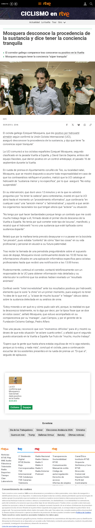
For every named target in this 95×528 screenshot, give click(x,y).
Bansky (61, 435)
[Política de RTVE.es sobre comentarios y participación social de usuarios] (86, 507)
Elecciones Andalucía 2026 (59, 430)
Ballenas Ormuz (46, 435)
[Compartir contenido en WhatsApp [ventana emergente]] (85, 124)
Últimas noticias (76, 435)
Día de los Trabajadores (21, 430)
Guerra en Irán (18, 435)
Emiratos (80, 430)
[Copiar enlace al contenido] (91, 124)
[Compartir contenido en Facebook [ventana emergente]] (67, 124)
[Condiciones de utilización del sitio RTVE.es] (4, 507)
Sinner (39, 430)
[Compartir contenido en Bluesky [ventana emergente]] (79, 124)
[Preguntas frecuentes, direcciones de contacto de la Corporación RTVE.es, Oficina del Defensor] (74, 506)
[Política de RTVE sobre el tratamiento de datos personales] (15, 507)
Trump (31, 435)
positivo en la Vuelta (73, 52)
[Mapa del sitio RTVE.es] (66, 507)
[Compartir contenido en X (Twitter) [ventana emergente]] (73, 124)
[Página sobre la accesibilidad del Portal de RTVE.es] (56, 506)
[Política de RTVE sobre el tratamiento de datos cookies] (29, 507)
